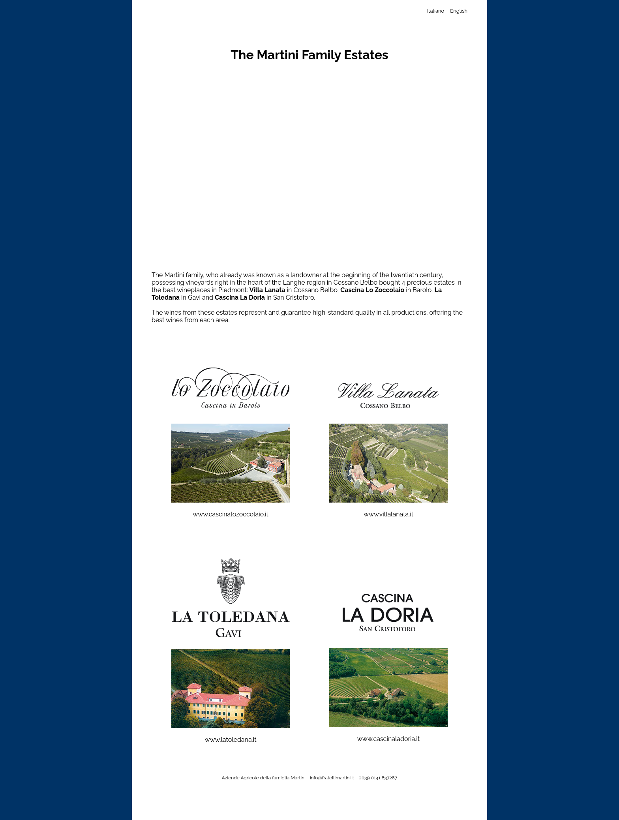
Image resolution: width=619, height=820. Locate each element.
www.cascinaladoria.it (388, 739)
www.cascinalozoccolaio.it (230, 514)
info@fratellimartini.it (332, 778)
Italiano (435, 11)
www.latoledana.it (231, 739)
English (458, 11)
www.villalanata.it (388, 514)
